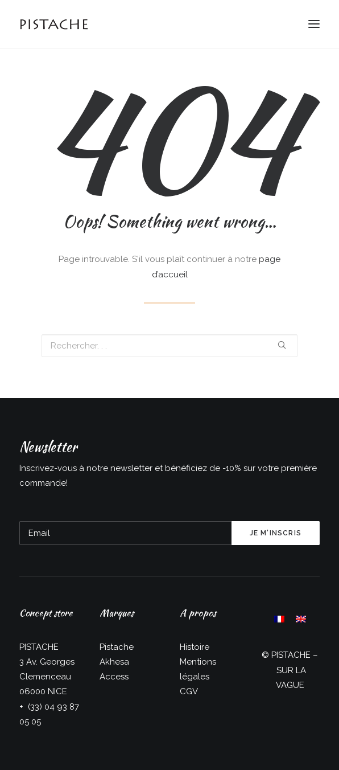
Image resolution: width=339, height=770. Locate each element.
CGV (189, 691)
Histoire (194, 647)
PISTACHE (291, 655)
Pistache (117, 647)
